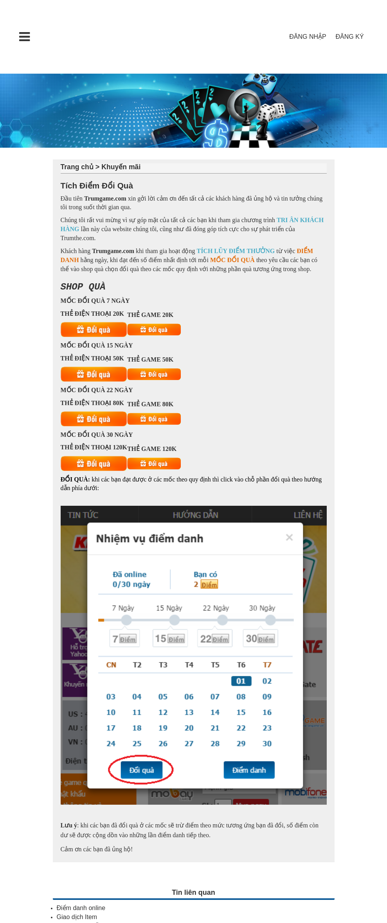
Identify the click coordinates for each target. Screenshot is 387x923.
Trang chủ (77, 167)
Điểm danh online (81, 907)
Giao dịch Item (77, 916)
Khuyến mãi (120, 167)
